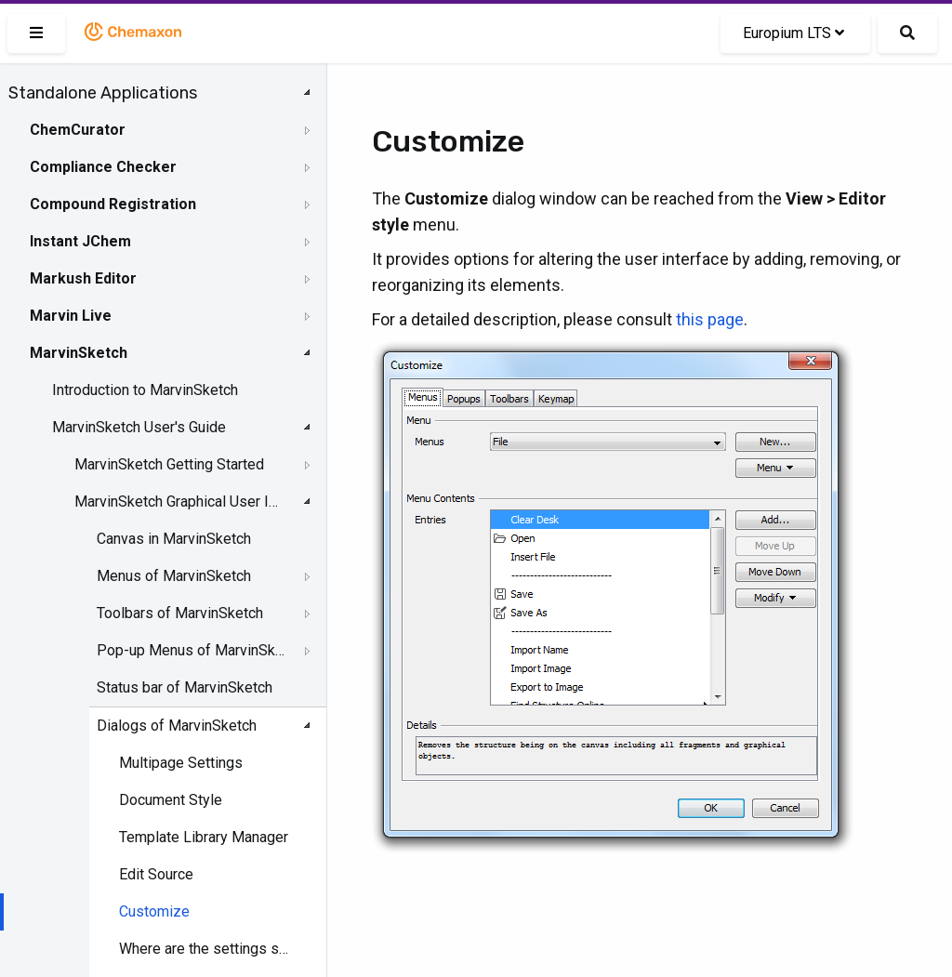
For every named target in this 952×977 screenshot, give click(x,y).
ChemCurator (78, 130)
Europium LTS (793, 33)
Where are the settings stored (205, 948)
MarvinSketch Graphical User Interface (178, 501)
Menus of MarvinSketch (174, 576)
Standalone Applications (102, 93)
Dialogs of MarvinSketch (177, 725)
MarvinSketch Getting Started (169, 464)
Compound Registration (113, 204)
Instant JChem (80, 241)
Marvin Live (71, 315)
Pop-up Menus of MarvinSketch (191, 650)
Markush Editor (83, 278)
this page (710, 319)
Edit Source (156, 874)
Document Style (170, 800)
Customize (154, 911)
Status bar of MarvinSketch (184, 687)
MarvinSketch (78, 353)
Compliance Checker (103, 167)
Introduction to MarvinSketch (145, 390)
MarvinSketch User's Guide (139, 427)
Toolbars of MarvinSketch (180, 613)
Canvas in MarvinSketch (174, 539)
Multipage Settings (181, 763)
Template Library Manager (203, 837)
